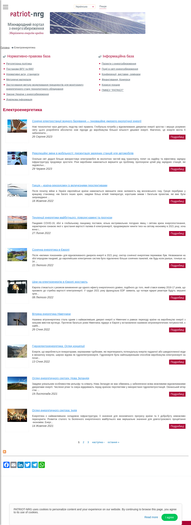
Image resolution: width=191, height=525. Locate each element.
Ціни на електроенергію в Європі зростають (59, 281)
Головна (5, 47)
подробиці (177, 137)
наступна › (98, 442)
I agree (169, 517)
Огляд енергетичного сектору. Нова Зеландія (60, 378)
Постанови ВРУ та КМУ (20, 68)
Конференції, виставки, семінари (121, 74)
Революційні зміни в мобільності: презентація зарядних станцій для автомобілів (82, 153)
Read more (151, 517)
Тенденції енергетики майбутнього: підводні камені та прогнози (72, 217)
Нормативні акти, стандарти (22, 74)
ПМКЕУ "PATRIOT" (113, 90)
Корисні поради (111, 84)
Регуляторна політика (19, 63)
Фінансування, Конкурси (116, 79)
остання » (113, 442)
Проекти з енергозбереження (119, 63)
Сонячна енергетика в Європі (50, 249)
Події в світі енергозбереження (120, 68)
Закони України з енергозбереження (27, 94)
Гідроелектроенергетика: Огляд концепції (58, 346)
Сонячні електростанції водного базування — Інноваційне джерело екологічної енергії (86, 121)
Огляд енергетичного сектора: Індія (54, 410)
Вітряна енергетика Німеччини (51, 314)
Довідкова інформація (19, 99)
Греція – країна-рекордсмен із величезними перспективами (69, 185)
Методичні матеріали (18, 79)
